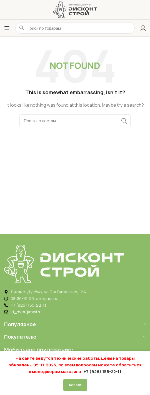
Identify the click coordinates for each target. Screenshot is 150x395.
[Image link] (64, 264)
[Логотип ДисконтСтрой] (75, 9)
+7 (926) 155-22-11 (102, 371)
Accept (75, 384)
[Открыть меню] (6, 28)
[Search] (75, 120)
